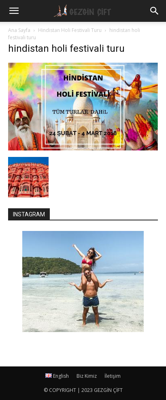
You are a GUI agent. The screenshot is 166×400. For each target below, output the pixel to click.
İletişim (112, 375)
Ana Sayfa (19, 30)
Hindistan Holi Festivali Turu (70, 30)
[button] (154, 11)
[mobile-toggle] (14, 11)
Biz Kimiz (87, 375)
